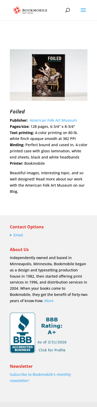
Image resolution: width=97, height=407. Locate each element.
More (49, 300)
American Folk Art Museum (53, 120)
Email (18, 234)
